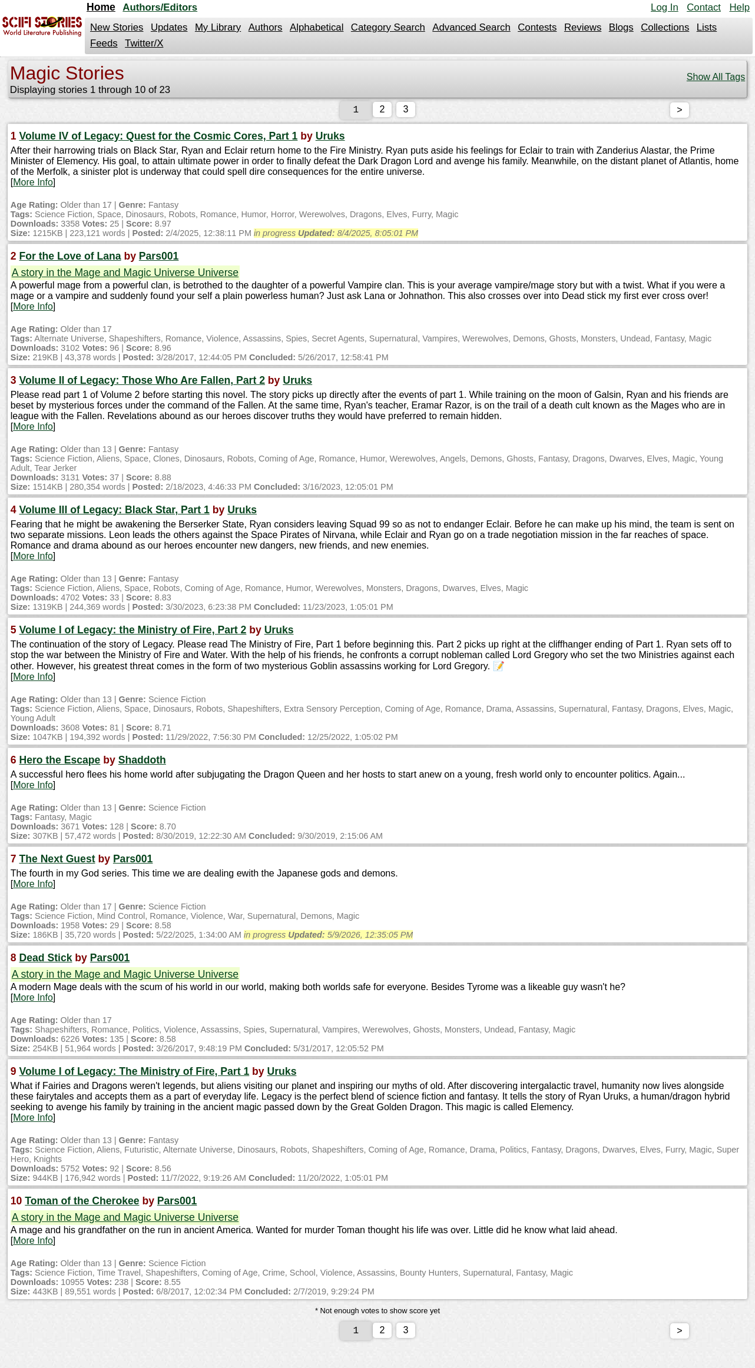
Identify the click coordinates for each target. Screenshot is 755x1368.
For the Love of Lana (70, 258)
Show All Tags (716, 77)
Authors (266, 27)
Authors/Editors (159, 7)
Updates (169, 27)
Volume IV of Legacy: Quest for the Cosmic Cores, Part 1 (158, 138)
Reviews (582, 27)
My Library (218, 27)
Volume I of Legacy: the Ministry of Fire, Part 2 (133, 632)
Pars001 (159, 258)
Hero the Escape (60, 762)
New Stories (116, 27)
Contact (704, 7)
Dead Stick (45, 960)
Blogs (621, 27)
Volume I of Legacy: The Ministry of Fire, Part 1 (134, 1074)
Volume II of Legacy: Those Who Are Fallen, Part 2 (142, 383)
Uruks (330, 138)
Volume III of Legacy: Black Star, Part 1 (114, 512)
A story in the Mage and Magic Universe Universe (125, 275)
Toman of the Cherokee (82, 1203)
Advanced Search (471, 27)
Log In (664, 7)
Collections (665, 27)
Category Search (388, 27)
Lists (707, 27)
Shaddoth (142, 762)
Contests (537, 27)
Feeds (104, 43)
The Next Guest (57, 861)
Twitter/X (144, 43)
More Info (33, 185)
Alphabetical (316, 27)
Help (739, 7)
